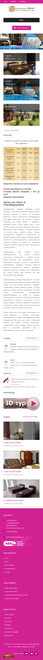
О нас (5, 1)
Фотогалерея (9, 565)
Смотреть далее (10, 59)
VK (31, 653)
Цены (6, 561)
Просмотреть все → (33, 338)
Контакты (22, 1)
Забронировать (23, 28)
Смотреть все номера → (31, 417)
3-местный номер (12, 472)
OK (36, 653)
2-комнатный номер (13, 500)
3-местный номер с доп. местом (9, 170)
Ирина (12, 360)
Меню (14, 20)
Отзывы (6, 338)
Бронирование (10, 568)
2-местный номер (12, 443)
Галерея (13, 1)
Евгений (13, 344)
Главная (6, 130)
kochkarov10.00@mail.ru (15, 537)
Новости (7, 373)
